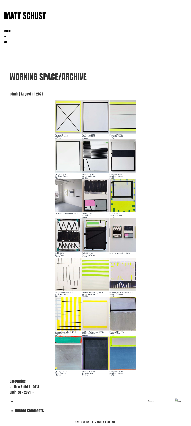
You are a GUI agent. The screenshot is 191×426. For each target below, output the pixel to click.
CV (5, 36)
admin (14, 94)
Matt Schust (25, 16)
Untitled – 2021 (22, 392)
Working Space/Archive (48, 77)
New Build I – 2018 (24, 386)
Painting (7, 31)
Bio (5, 41)
